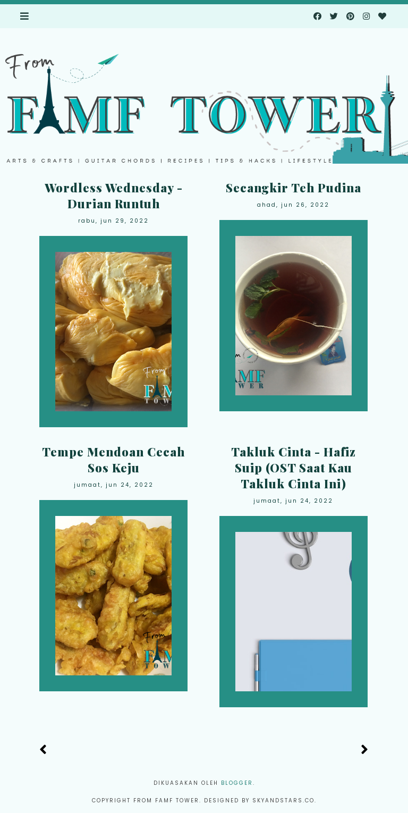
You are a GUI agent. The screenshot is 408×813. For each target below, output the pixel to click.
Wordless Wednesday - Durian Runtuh (114, 195)
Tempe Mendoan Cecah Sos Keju (113, 460)
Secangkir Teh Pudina (293, 188)
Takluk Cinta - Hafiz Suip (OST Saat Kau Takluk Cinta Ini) (293, 468)
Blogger (237, 783)
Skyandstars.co (283, 800)
